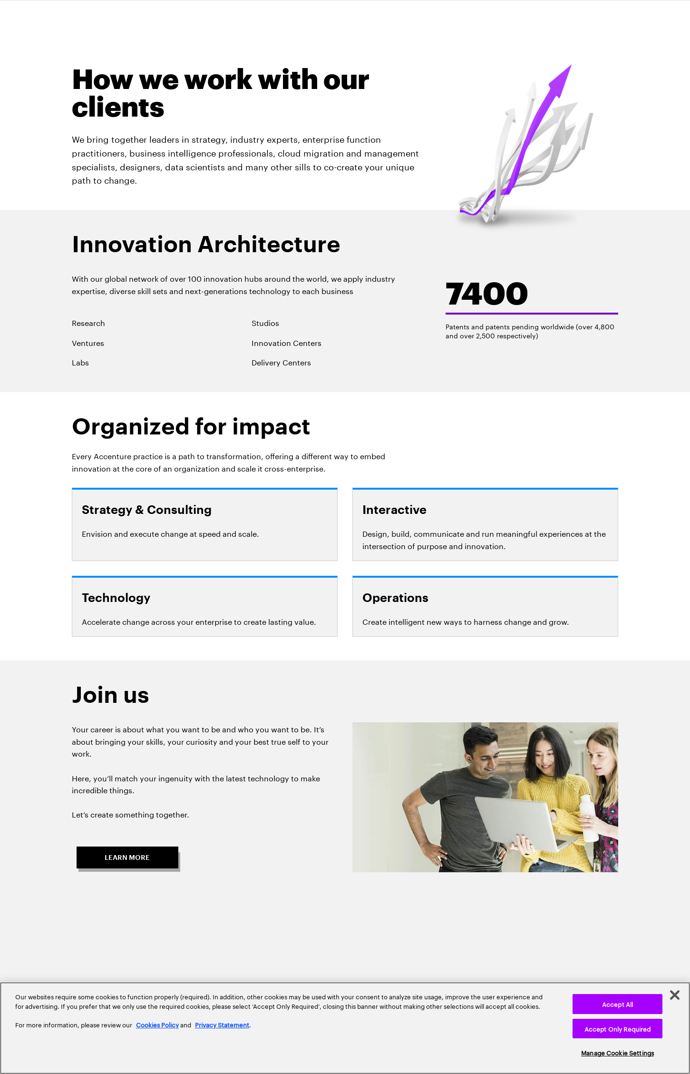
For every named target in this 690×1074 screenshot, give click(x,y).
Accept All (617, 1003)
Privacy (317, 947)
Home (219, 947)
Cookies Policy (157, 1024)
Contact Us (420, 947)
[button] (127, 852)
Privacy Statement (222, 1024)
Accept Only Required (617, 1028)
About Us (131, 947)
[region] (345, 1028)
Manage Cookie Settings (617, 1052)
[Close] (674, 995)
